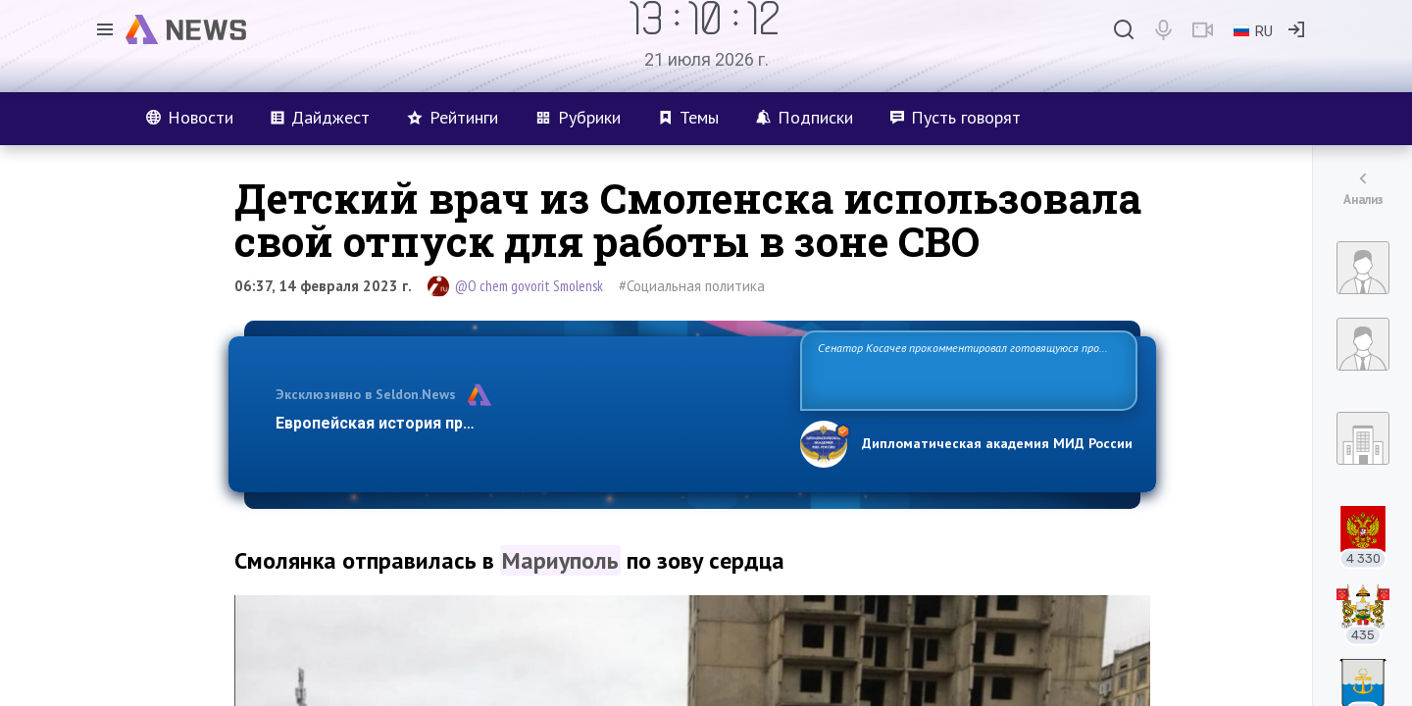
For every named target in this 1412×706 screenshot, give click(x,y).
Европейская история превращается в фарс (445, 423)
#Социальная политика (692, 286)
